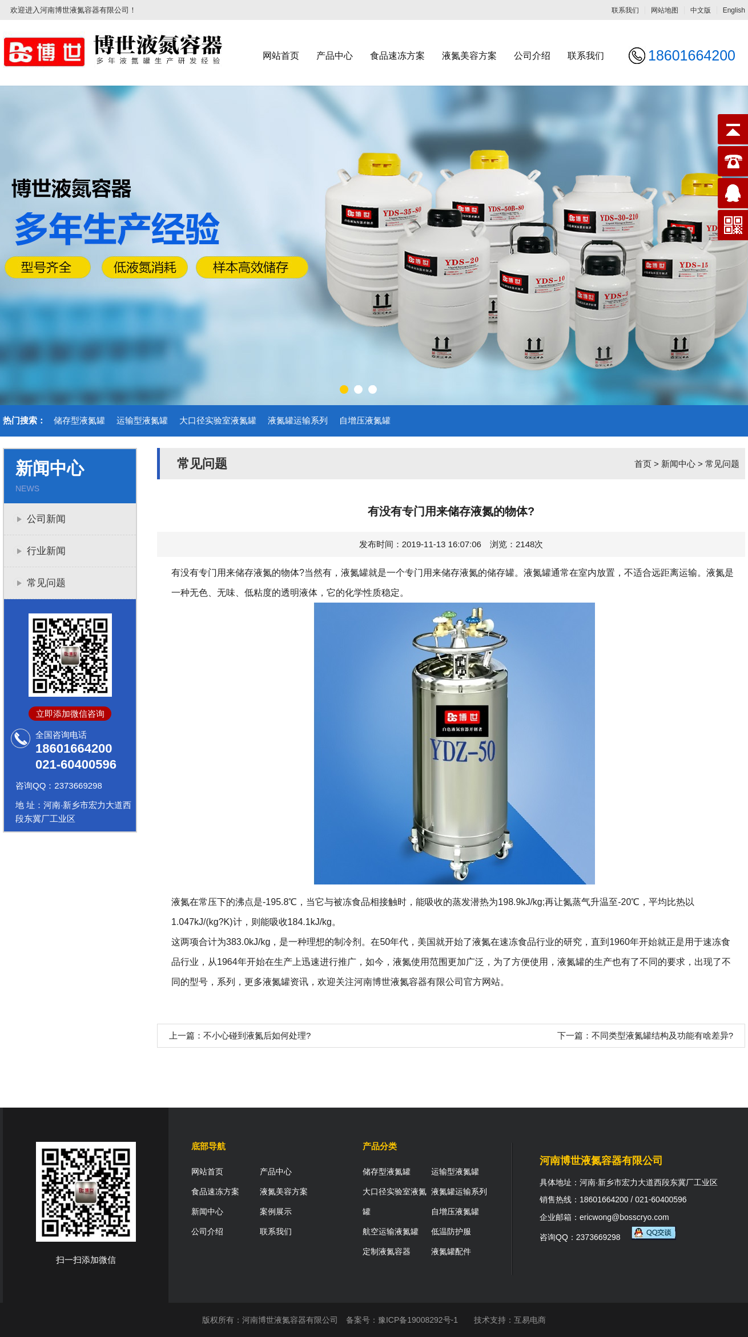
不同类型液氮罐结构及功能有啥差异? (662, 1035)
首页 (643, 463)
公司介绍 (532, 55)
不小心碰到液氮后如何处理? (257, 1035)
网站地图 (664, 10)
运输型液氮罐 (142, 420)
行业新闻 (46, 551)
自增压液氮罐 (365, 420)
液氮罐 (354, 572)
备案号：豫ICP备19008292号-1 (402, 1319)
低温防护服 (451, 1231)
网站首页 (281, 55)
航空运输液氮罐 (391, 1231)
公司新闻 (46, 519)
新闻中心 (678, 463)
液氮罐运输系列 (298, 420)
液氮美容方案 (469, 55)
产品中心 (334, 55)
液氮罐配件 (451, 1251)
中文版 (700, 10)
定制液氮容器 (387, 1251)
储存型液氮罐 (79, 420)
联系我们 (625, 10)
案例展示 (276, 1211)
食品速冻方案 (397, 55)
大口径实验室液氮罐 (217, 420)
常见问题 (46, 582)
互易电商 (530, 1319)
